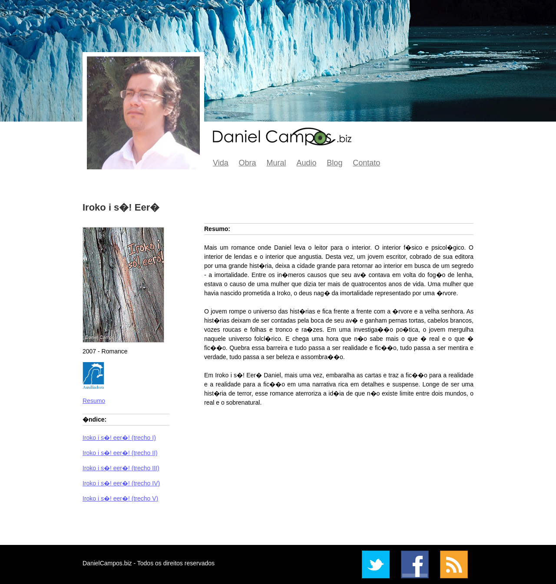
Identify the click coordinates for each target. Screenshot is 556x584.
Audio (306, 162)
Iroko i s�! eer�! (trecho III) (121, 468)
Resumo (94, 400)
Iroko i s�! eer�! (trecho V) (120, 498)
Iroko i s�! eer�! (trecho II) (120, 452)
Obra (247, 162)
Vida (220, 162)
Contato (366, 162)
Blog (334, 162)
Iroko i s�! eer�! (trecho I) (119, 437)
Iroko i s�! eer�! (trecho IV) (121, 483)
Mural (276, 162)
